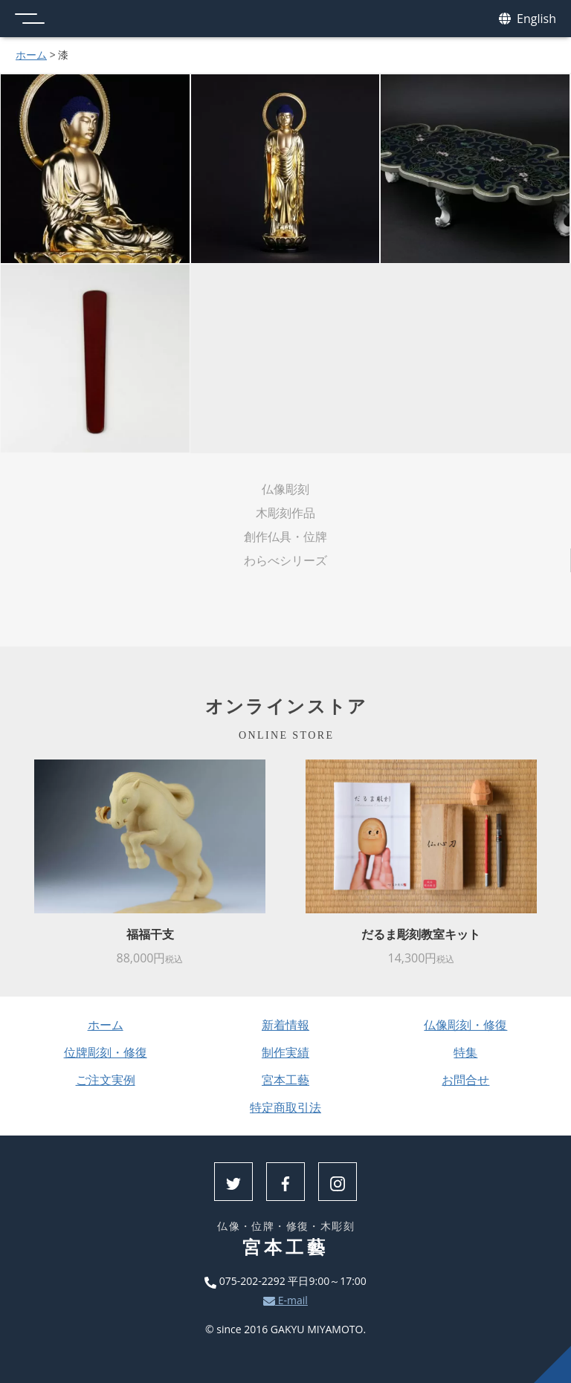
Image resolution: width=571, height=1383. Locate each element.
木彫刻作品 (285, 513)
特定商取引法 (285, 1107)
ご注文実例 (105, 1080)
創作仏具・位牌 (285, 536)
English (527, 18)
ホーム (31, 55)
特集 (465, 1052)
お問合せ (465, 1080)
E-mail (285, 1300)
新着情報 (285, 1025)
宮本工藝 (285, 1080)
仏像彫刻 (285, 489)
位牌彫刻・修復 (105, 1052)
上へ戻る (552, 1364)
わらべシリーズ (285, 560)
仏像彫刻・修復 (465, 1025)
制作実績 (285, 1052)
